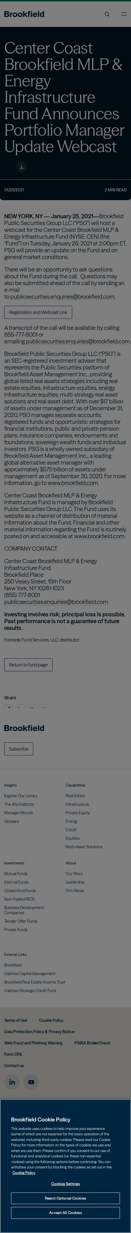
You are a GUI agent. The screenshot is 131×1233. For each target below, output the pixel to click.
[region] (65, 1166)
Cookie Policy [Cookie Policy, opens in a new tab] (24, 1172)
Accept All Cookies (65, 1212)
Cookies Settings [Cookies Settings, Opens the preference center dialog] (65, 1183)
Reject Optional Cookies (65, 1198)
